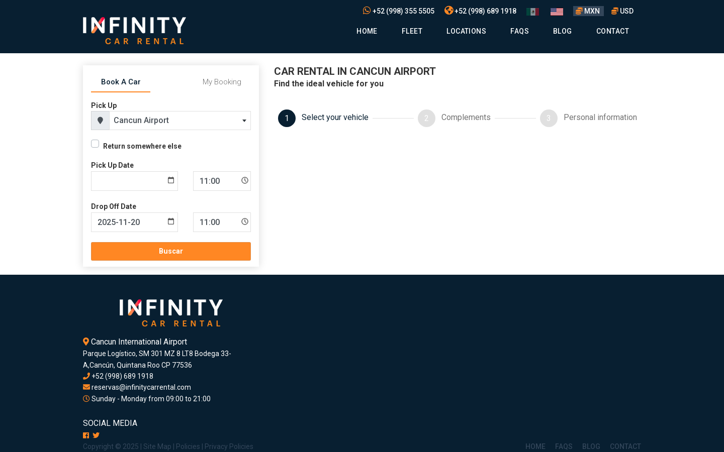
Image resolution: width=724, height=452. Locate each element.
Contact (612, 31)
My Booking (222, 81)
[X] (96, 435)
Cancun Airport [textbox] (141, 120)
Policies (188, 446)
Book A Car (121, 81)
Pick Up (104, 105)
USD (622, 11)
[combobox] (180, 120)
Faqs (519, 31)
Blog (562, 31)
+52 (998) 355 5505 (398, 11)
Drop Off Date (113, 206)
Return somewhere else (142, 146)
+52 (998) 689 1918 (480, 11)
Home (367, 31)
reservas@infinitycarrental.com (137, 387)
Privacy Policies (229, 446)
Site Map (157, 446)
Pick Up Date (112, 165)
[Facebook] (86, 435)
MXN (588, 11)
